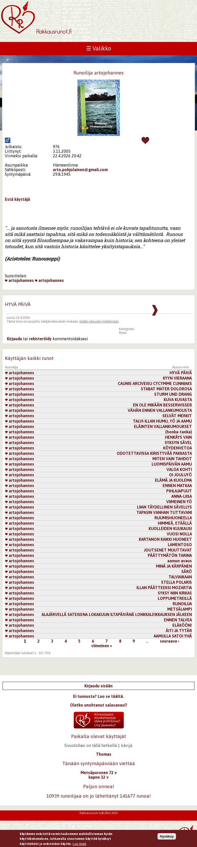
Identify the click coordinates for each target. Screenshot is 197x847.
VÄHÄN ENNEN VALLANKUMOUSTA (160, 410)
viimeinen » (101, 645)
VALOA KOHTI (179, 469)
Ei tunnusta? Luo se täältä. (98, 696)
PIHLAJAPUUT (179, 491)
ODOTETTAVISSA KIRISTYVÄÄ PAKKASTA (154, 453)
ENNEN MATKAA (177, 485)
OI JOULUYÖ (180, 474)
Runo (123, 333)
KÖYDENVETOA (177, 448)
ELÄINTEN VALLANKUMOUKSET (163, 426)
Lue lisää (79, 844)
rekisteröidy (40, 338)
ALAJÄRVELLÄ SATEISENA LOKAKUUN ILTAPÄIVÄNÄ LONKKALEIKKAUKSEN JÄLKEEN (117, 614)
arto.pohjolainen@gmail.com (80, 169)
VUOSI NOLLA (179, 534)
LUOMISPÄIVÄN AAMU (172, 464)
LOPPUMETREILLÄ (175, 598)
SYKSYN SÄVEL (178, 442)
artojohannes (19, 280)
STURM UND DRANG (173, 394)
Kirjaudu (14, 338)
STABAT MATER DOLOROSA (166, 389)
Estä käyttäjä (17, 199)
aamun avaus (179, 560)
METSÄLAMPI (179, 609)
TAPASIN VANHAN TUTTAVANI (164, 512)
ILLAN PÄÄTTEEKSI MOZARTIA (164, 587)
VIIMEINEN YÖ (179, 501)
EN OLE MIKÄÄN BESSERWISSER (162, 405)
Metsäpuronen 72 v (99, 772)
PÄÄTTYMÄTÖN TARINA (170, 555)
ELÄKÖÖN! (182, 625)
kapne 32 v (98, 777)
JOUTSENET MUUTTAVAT (168, 550)
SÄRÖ (186, 571)
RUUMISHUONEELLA (173, 517)
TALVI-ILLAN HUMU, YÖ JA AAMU (162, 421)
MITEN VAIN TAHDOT (172, 458)
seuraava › (169, 641)
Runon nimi (180, 367)
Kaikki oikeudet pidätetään (99, 321)
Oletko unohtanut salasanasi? (98, 705)
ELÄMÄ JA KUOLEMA (173, 480)
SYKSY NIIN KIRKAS (175, 593)
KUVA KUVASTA (178, 399)
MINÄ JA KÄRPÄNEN (174, 566)
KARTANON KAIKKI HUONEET (165, 539)
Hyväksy (167, 836)
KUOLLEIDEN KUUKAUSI (170, 528)
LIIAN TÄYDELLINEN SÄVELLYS (164, 507)
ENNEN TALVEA (178, 620)
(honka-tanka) (178, 432)
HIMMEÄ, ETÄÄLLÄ (175, 523)
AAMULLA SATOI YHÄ (173, 636)
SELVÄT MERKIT (177, 415)
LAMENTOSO (180, 544)
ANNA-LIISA (181, 496)
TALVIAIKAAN (180, 577)
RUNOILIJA (182, 603)
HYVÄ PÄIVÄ (181, 372)
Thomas (103, 754)
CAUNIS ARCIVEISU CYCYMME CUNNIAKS (155, 383)
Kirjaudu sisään (98, 686)
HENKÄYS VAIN (178, 437)
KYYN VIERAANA (177, 378)
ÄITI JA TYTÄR (179, 630)
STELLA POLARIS (176, 582)
